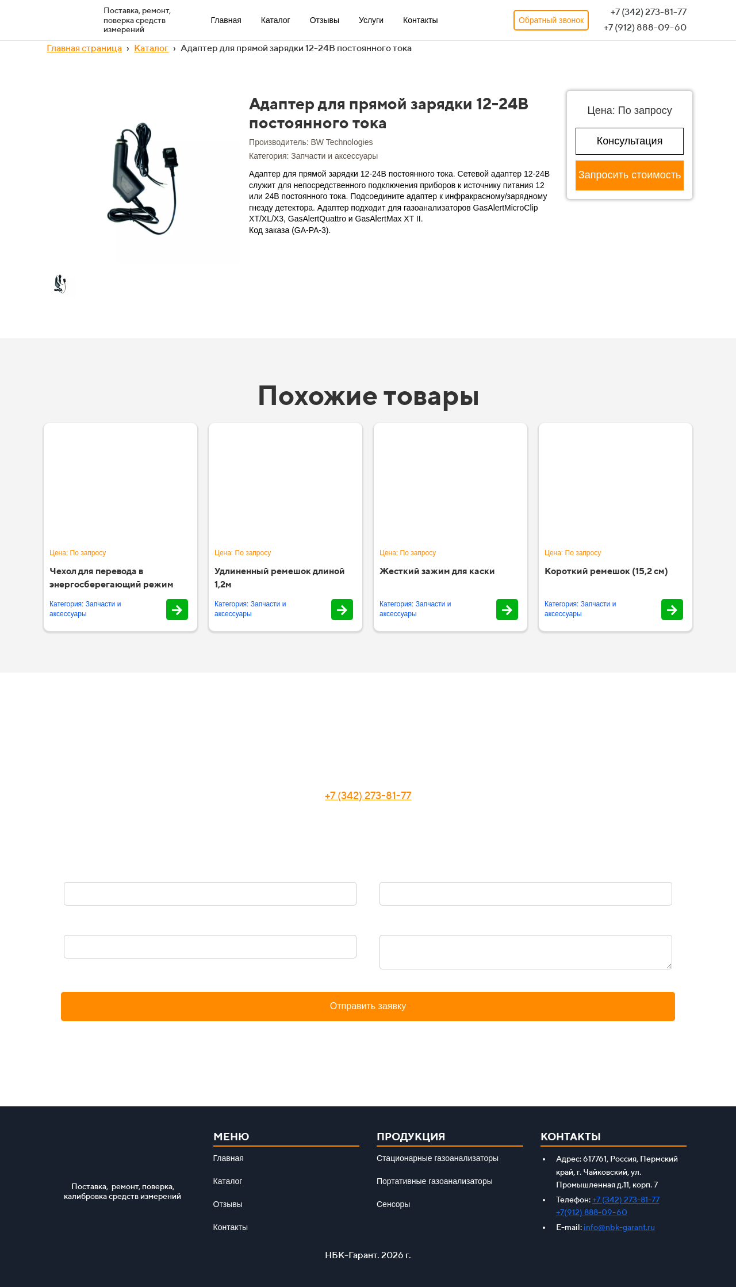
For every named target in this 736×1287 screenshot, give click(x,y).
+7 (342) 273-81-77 (368, 795)
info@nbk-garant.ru (619, 1227)
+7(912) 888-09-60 (591, 1212)
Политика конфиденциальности (368, 1034)
